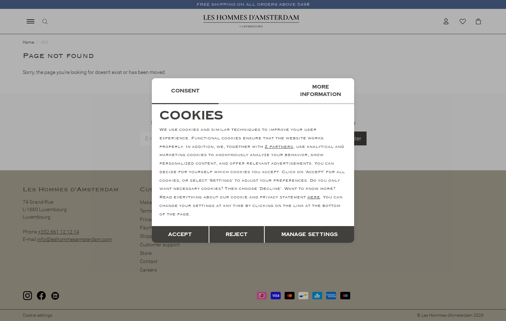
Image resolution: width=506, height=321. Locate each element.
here (313, 197)
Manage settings (309, 234)
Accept (180, 234)
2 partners (279, 146)
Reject (237, 234)
